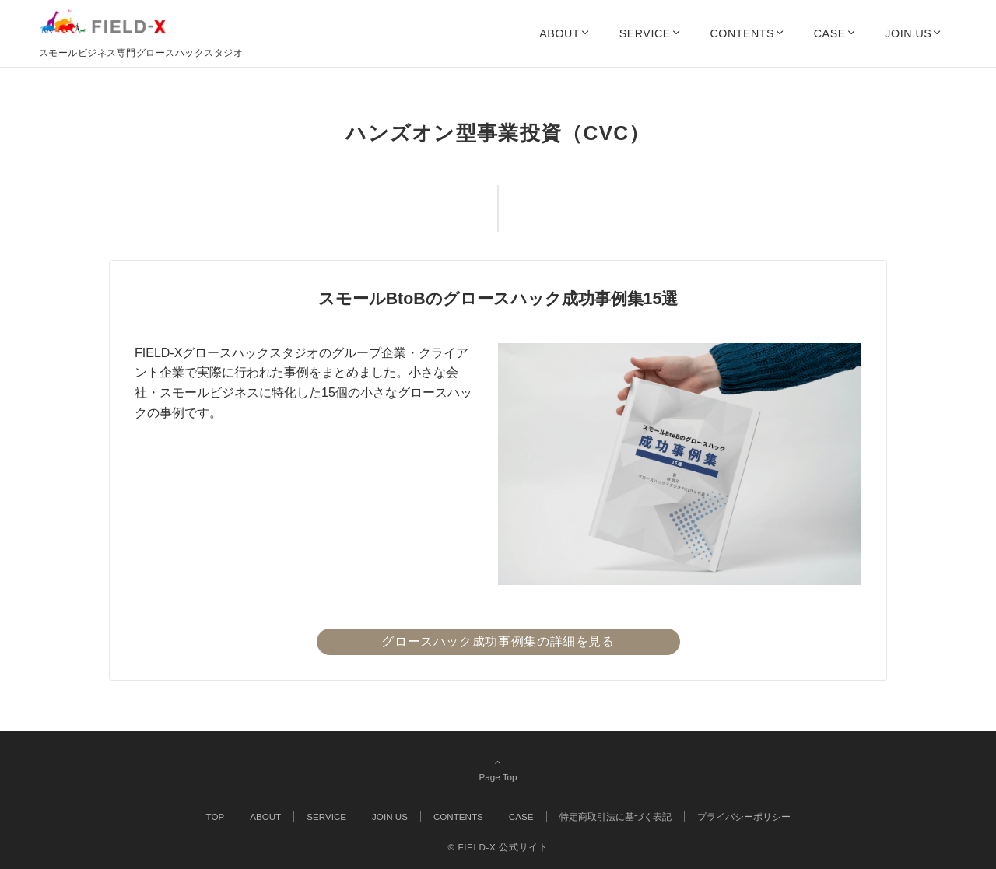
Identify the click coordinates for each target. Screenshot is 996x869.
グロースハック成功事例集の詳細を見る (498, 641)
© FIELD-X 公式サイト (497, 847)
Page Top (498, 769)
